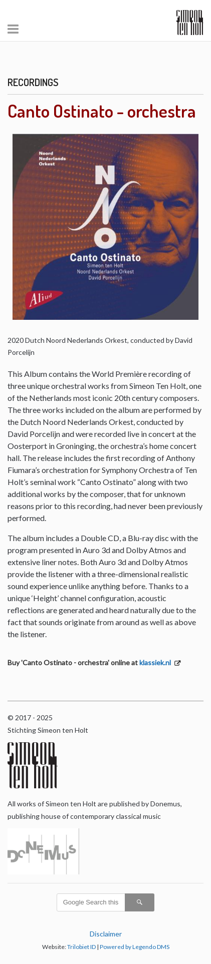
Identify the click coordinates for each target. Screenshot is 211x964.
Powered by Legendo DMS (134, 946)
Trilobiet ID (81, 946)
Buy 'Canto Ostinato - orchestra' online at (90, 662)
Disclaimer (106, 933)
